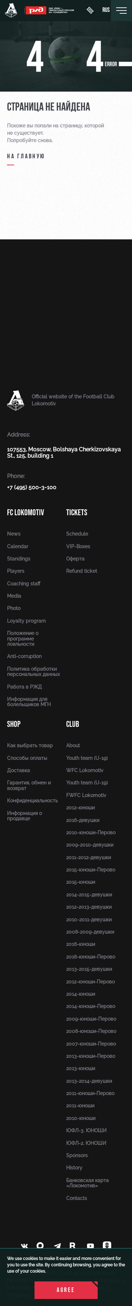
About (73, 745)
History (74, 1168)
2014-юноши (80, 994)
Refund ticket (81, 571)
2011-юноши (80, 1105)
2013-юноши (80, 1068)
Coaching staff (23, 583)
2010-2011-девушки (89, 919)
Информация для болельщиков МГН (29, 701)
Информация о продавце (24, 815)
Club (72, 724)
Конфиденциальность (32, 800)
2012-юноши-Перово (90, 982)
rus (106, 10)
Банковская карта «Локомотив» (87, 1183)
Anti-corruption (24, 656)
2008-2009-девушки (90, 932)
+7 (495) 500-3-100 (31, 487)
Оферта (75, 559)
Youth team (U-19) (87, 758)
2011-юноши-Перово (90, 1093)
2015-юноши (80, 882)
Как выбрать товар (30, 745)
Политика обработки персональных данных (33, 671)
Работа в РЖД (24, 687)
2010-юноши (80, 1118)
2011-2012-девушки (88, 857)
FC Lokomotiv (25, 513)
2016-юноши (80, 944)
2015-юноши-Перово (90, 870)
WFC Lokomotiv (84, 770)
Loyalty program (26, 621)
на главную (26, 156)
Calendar (17, 546)
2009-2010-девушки (89, 845)
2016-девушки (82, 820)
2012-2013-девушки (89, 907)
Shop (13, 724)
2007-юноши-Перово (91, 1044)
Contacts (76, 1198)
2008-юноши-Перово (91, 1031)
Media (14, 596)
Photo (13, 608)
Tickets (76, 513)
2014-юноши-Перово (90, 1006)
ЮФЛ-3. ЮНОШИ (86, 1130)
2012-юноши (80, 807)
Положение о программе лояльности (22, 638)
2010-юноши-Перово (90, 832)
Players (15, 571)
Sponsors (77, 1155)
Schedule (77, 534)
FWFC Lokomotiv (86, 795)
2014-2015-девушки (89, 894)
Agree (66, 1290)
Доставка (18, 770)
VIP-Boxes (78, 546)
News (13, 534)
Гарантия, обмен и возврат (29, 785)
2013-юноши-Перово (90, 1056)
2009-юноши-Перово (91, 1019)
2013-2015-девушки (89, 969)
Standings (18, 559)
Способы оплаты (27, 758)
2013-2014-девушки (89, 1081)
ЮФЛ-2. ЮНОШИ (86, 1143)
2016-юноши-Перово (90, 957)
